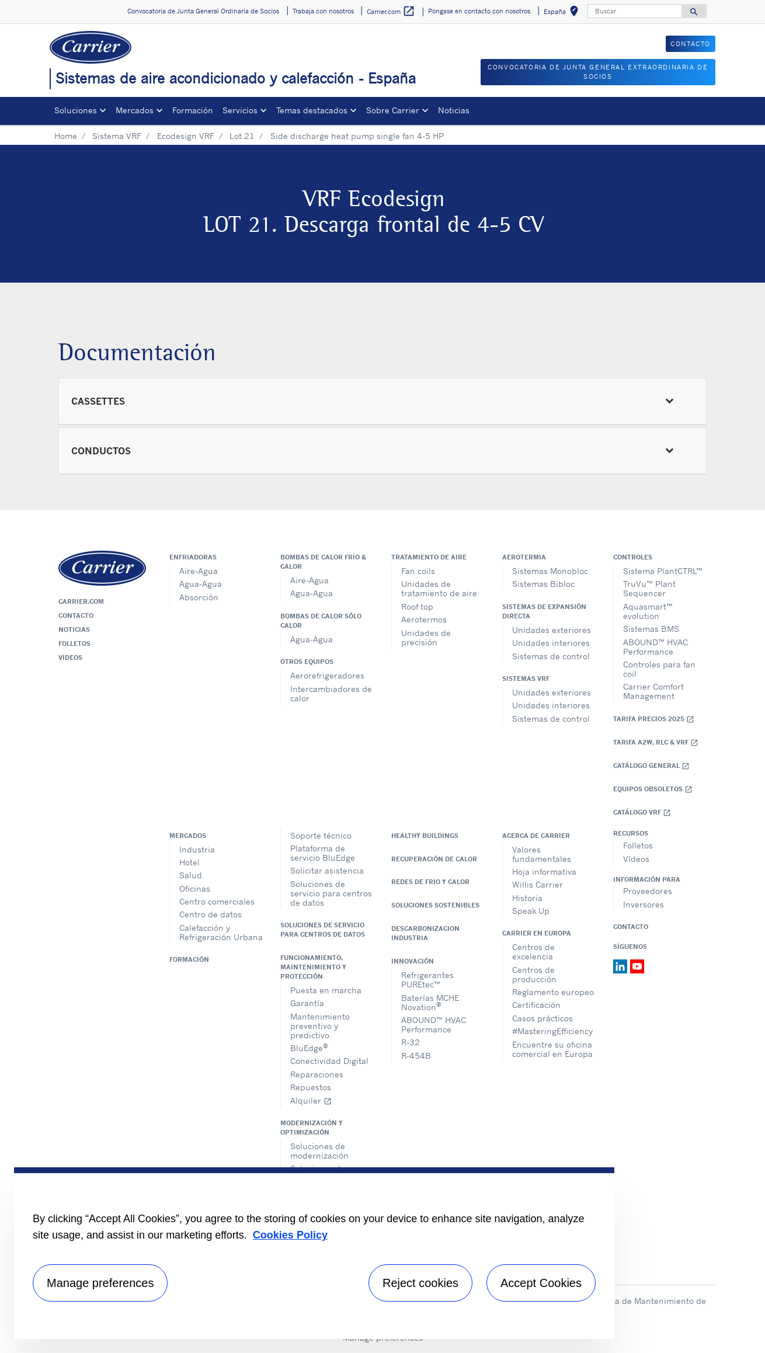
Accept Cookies (541, 1283)
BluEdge (309, 1047)
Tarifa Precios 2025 (653, 719)
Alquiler (311, 1100)
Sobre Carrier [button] (392, 110)
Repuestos (310, 1087)
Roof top (417, 606)
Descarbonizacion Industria (425, 933)
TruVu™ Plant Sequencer (649, 588)
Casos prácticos (542, 1018)
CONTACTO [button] (690, 44)
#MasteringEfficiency (552, 1031)
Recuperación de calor (434, 859)
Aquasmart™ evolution (648, 611)
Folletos (74, 643)
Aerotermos (424, 619)
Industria (197, 849)
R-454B (416, 1055)
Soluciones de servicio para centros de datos (331, 893)
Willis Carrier (537, 884)
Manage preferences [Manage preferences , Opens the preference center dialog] (100, 1283)
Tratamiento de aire (429, 557)
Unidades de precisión (426, 637)
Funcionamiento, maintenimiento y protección (313, 967)
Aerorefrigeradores (327, 675)
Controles (632, 557)
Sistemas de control (551, 656)
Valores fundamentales (541, 854)
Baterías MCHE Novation (430, 1002)
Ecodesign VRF (185, 136)
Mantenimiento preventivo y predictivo (320, 1025)
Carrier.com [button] (391, 11)
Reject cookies (420, 1283)
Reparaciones (316, 1074)
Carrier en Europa (536, 933)
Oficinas (194, 888)
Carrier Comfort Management (653, 691)
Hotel (189, 862)
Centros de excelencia (533, 951)
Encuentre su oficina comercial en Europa (552, 1049)
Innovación (412, 961)
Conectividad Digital (329, 1061)
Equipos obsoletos (653, 789)
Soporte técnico (321, 835)
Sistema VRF (116, 136)
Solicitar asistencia (327, 870)
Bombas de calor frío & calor (323, 562)
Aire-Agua (198, 571)
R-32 (410, 1042)
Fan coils (418, 571)
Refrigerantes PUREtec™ (427, 979)
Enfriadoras (193, 557)
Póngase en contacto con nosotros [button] (479, 11)
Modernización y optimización (311, 1127)
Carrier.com (81, 601)
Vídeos (70, 657)
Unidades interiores (551, 643)
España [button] (563, 13)
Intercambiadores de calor (331, 693)
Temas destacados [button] (311, 110)
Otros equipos (306, 662)
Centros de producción (534, 974)
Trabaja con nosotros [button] (323, 11)
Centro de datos (210, 914)
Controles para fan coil (659, 669)
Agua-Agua (200, 584)
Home (65, 136)
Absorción (198, 597)
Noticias (454, 110)
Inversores (643, 904)
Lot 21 (242, 136)
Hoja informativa (544, 872)
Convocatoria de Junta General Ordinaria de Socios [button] (203, 11)
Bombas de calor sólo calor (320, 620)
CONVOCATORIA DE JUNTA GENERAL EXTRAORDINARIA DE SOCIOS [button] (598, 72)
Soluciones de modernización (319, 1150)
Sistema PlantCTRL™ (663, 571)
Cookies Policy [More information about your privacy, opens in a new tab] (290, 1235)
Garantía (307, 1003)
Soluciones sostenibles (435, 905)
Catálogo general (651, 765)
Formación (192, 110)
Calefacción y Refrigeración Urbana (221, 932)
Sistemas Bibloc (543, 584)
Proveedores (647, 891)
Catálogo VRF (642, 812)
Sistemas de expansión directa (544, 611)
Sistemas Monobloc (550, 571)
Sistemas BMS (651, 629)
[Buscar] (634, 11)
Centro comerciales (217, 901)
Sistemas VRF (526, 678)
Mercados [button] (135, 110)
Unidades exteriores (551, 630)
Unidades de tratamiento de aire (439, 588)
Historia (527, 898)
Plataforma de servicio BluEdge (322, 852)
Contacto (75, 615)
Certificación (536, 1005)
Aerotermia (524, 557)
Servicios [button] (240, 110)
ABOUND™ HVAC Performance (655, 646)
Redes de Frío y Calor (430, 882)
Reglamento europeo (553, 992)
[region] (314, 1253)
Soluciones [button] (75, 110)
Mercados (187, 836)
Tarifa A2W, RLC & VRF (655, 742)
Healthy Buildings (424, 836)
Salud (190, 875)
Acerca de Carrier (536, 836)
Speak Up (531, 911)
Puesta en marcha (325, 990)
